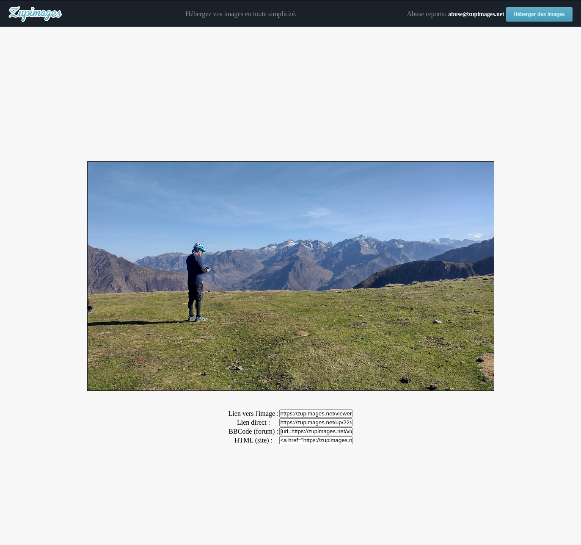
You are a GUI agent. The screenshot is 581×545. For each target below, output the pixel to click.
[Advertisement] (291, 94)
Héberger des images (539, 14)
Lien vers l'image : (254, 413)
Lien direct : (253, 422)
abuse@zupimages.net (476, 14)
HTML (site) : (253, 440)
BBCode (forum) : (253, 431)
